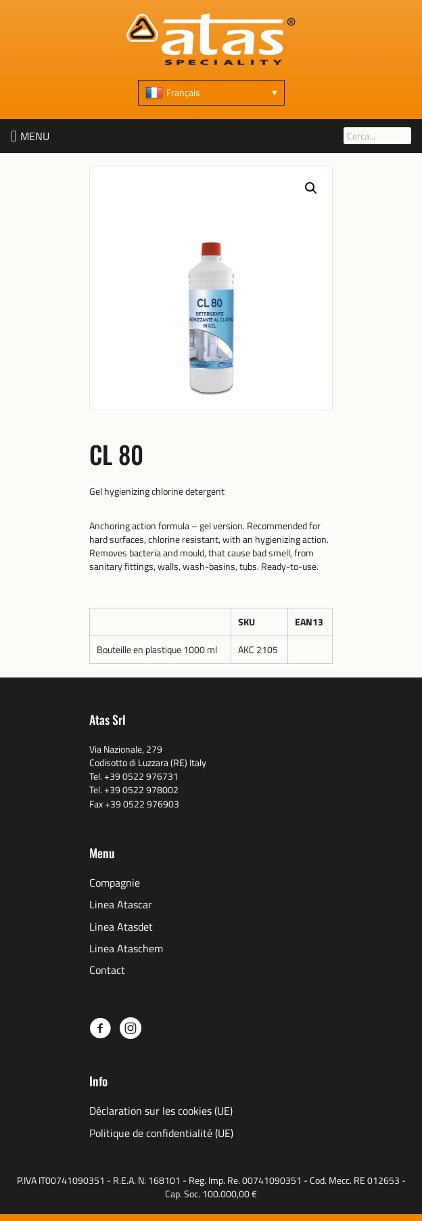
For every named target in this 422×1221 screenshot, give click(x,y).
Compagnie (114, 883)
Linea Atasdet (121, 927)
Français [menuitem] (183, 92)
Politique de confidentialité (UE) (161, 1133)
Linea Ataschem (126, 948)
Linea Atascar (120, 904)
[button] (34, 136)
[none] (211, 93)
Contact (107, 970)
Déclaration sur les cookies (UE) (161, 1111)
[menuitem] (211, 93)
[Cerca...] (377, 135)
